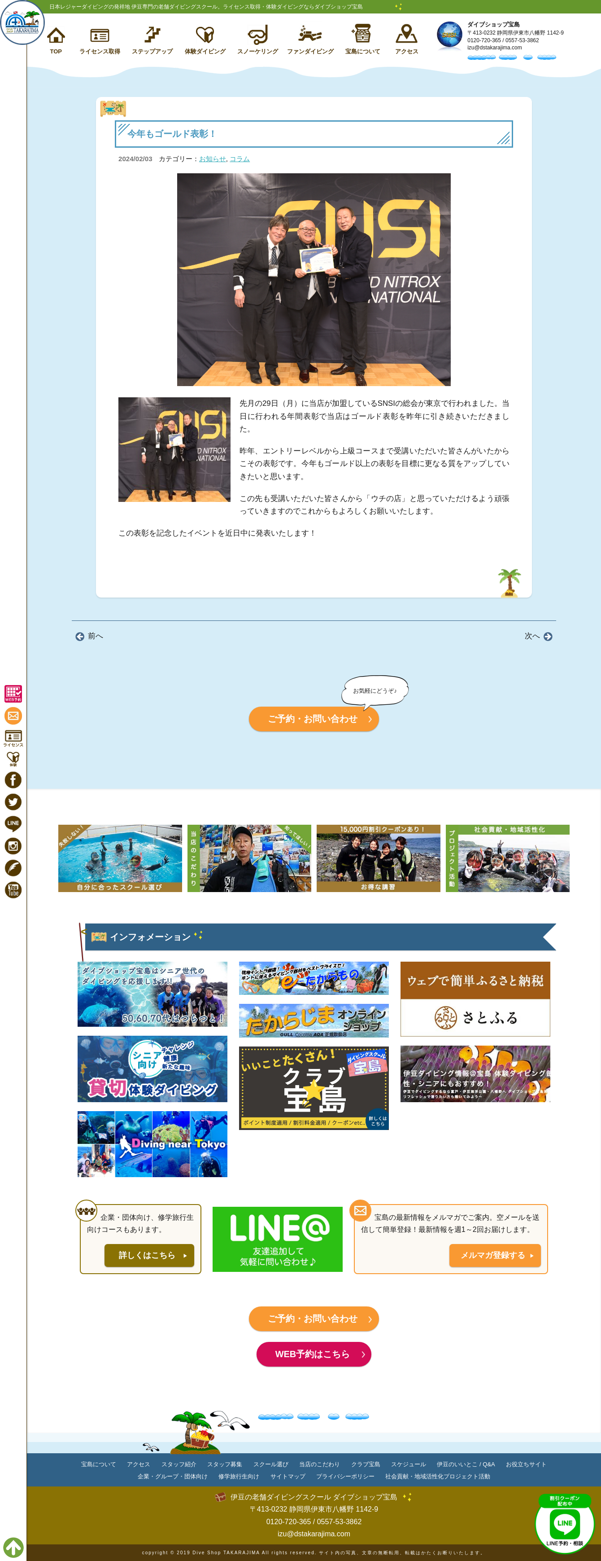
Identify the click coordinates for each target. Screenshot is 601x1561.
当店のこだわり (319, 1464)
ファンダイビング (310, 51)
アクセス (406, 51)
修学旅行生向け (238, 1476)
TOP (56, 51)
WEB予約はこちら (312, 1354)
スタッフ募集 (224, 1464)
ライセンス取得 (99, 51)
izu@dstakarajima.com (494, 47)
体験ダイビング (205, 51)
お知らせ (212, 159)
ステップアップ (152, 51)
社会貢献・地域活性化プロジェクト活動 (437, 1476)
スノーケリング (257, 51)
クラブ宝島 (365, 1464)
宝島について (362, 51)
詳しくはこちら (147, 1255)
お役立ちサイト (526, 1464)
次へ (532, 636)
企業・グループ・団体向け (173, 1476)
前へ (95, 636)
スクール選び (270, 1464)
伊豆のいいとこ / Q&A (466, 1464)
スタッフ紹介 (178, 1464)
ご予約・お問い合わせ (312, 719)
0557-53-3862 (522, 40)
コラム (240, 159)
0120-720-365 (484, 40)
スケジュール (408, 1464)
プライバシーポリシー (345, 1476)
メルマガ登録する (493, 1255)
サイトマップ (287, 1476)
